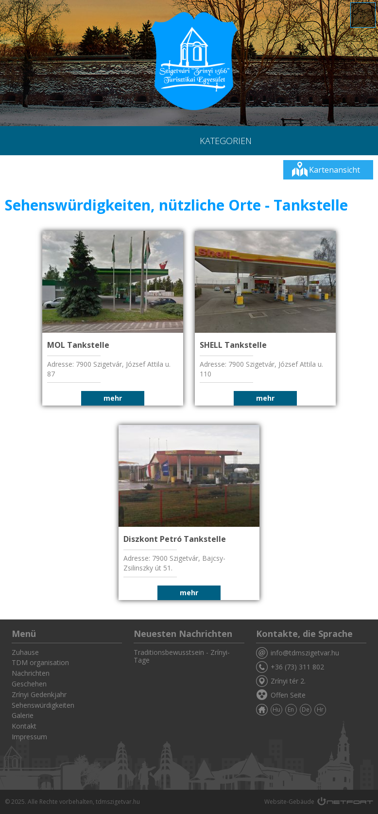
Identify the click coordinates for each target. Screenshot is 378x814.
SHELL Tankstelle (233, 345)
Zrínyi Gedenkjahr (39, 694)
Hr (320, 709)
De (305, 709)
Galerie (23, 715)
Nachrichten (31, 673)
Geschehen (29, 683)
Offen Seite (288, 695)
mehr (112, 398)
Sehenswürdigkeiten (43, 705)
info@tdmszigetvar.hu (305, 652)
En (291, 709)
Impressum (29, 736)
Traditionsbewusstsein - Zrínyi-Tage (182, 656)
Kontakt (24, 726)
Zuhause (25, 652)
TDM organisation (40, 662)
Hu (276, 709)
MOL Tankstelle (78, 345)
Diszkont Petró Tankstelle (174, 539)
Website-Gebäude (289, 802)
